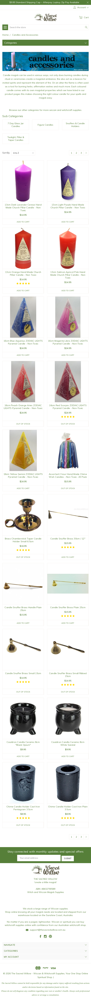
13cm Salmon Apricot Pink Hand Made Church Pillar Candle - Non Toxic (67, 275)
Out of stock (23, 424)
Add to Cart (23, 221)
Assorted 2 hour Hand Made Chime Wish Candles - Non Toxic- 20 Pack (68, 476)
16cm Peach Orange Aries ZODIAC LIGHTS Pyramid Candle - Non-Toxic (23, 407)
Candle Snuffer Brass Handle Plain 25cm (23, 610)
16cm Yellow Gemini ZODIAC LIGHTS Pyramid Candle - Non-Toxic (23, 476)
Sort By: (6, 152)
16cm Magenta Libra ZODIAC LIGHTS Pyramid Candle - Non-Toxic (68, 342)
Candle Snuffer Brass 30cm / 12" (67, 539)
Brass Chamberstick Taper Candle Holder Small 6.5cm (23, 541)
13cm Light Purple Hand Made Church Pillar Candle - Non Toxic (68, 206)
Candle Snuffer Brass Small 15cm (23, 674)
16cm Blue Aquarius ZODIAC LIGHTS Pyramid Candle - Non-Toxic (23, 342)
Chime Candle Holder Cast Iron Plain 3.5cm (68, 809)
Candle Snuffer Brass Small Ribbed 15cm (68, 676)
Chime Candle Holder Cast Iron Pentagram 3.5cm (23, 809)
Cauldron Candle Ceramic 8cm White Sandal (67, 745)
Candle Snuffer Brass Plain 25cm (67, 608)
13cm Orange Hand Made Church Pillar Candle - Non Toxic (23, 273)
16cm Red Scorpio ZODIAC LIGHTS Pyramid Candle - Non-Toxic (68, 407)
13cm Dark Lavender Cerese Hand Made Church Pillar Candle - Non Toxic (23, 207)
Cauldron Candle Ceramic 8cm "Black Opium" (23, 745)
